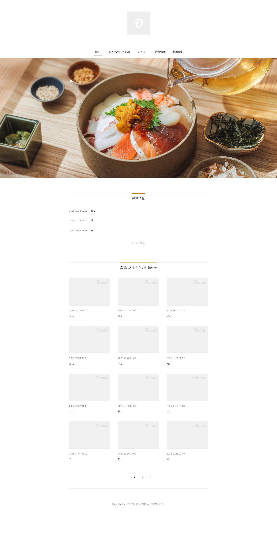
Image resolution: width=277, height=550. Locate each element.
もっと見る (138, 242)
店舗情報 (160, 52)
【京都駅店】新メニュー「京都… (187, 373)
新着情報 (178, 52)
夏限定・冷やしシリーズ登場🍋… (138, 431)
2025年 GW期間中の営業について (89, 315)
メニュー (142, 52)
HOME (98, 52)
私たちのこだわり (119, 52)
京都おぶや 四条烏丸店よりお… (186, 315)
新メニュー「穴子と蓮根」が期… (138, 315)
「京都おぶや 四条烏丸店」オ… (186, 431)
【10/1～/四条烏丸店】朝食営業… (89, 431)
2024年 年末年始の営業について (137, 489)
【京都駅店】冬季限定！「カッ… (89, 373)
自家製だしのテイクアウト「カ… (187, 489)
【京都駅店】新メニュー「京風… (138, 373)
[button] (98, 52)
